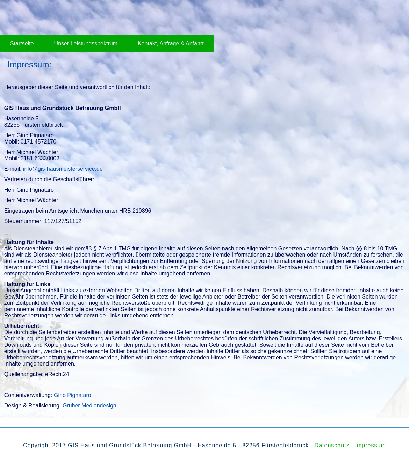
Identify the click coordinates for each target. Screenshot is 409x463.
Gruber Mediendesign (89, 406)
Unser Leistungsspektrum (85, 43)
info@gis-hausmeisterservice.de (63, 169)
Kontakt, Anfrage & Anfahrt (171, 43)
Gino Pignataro (72, 395)
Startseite (22, 43)
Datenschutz (332, 445)
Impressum (370, 445)
